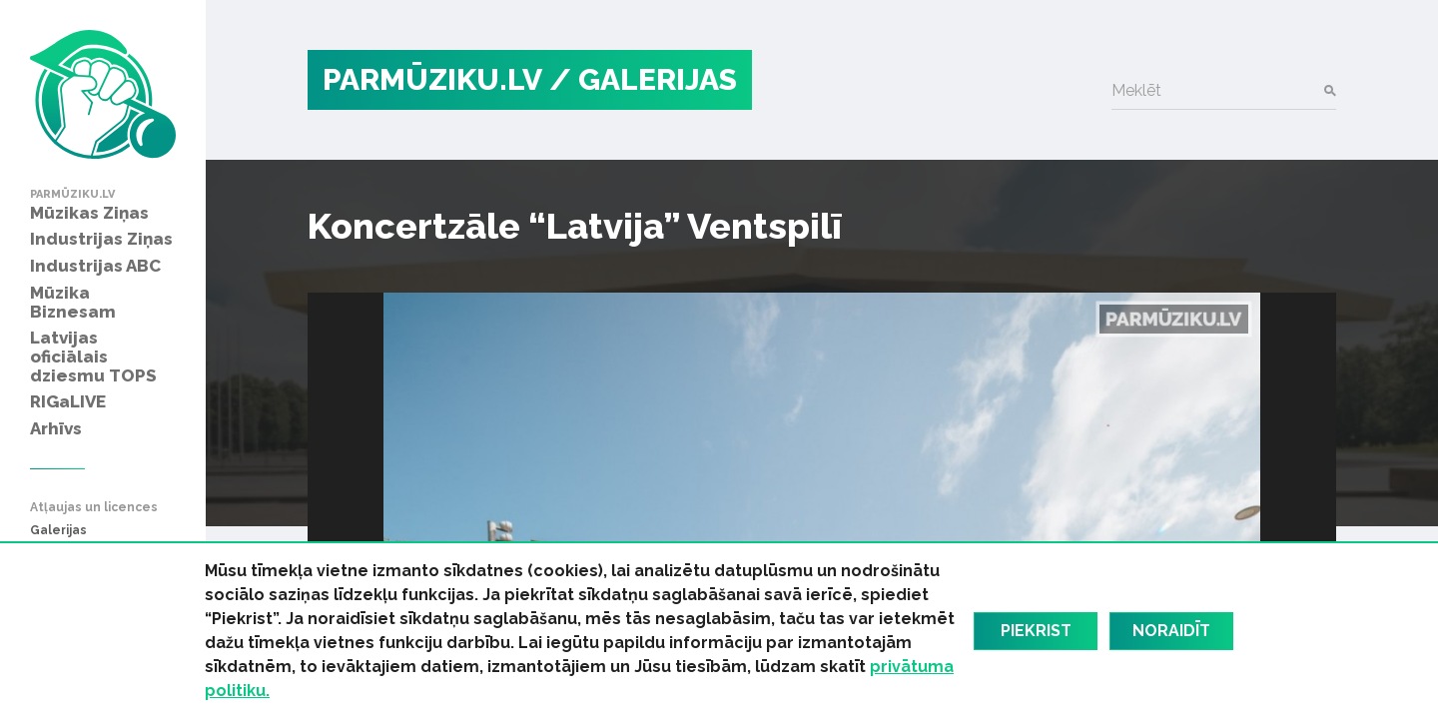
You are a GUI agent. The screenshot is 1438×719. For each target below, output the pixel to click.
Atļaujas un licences (94, 507)
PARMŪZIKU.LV (432, 79)
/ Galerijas (643, 79)
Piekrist (1036, 630)
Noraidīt (1171, 630)
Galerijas (58, 530)
